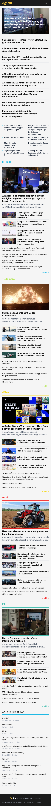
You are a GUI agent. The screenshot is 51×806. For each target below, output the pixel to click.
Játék (5, 392)
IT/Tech (7, 161)
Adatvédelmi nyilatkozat (11, 803)
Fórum (38, 803)
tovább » (45, 273)
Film (4, 604)
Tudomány (8, 279)
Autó (5, 497)
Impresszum (29, 803)
